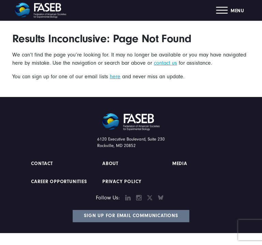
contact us (165, 63)
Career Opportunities (58, 181)
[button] (230, 10)
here (115, 77)
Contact (43, 163)
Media (179, 163)
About (110, 163)
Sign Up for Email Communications (131, 215)
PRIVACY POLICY (122, 181)
